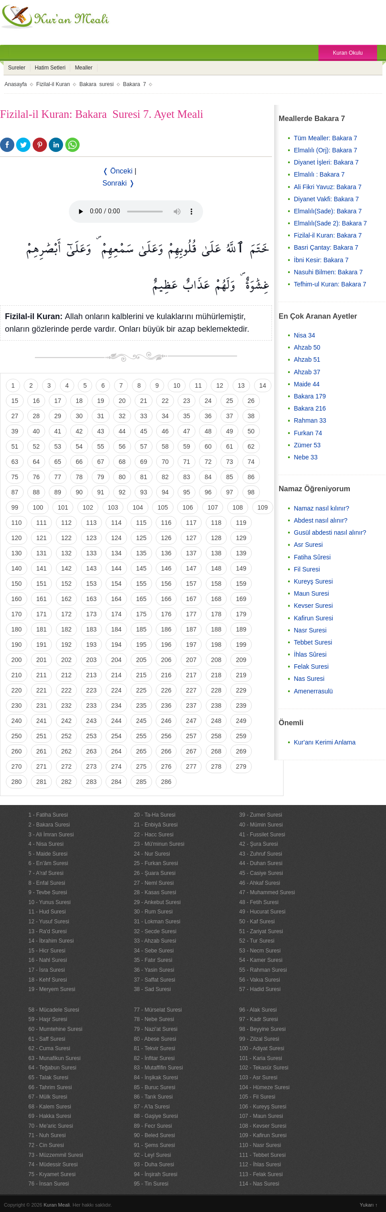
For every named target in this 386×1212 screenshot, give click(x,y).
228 (216, 690)
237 (191, 705)
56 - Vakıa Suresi (259, 980)
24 (208, 400)
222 (66, 690)
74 (251, 461)
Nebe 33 (306, 457)
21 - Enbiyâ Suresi (156, 825)
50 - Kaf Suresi (257, 921)
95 (186, 492)
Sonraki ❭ (118, 183)
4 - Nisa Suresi (46, 844)
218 (216, 675)
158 (216, 583)
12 (219, 385)
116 (166, 522)
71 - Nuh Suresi (47, 1135)
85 (229, 476)
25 (229, 400)
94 (165, 492)
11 (198, 385)
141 (41, 568)
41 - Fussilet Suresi (262, 834)
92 (122, 492)
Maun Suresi (311, 593)
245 (141, 720)
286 (166, 781)
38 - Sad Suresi (152, 989)
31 (100, 416)
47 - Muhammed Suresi (267, 892)
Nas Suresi (309, 678)
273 (91, 766)
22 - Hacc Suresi (154, 834)
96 (208, 492)
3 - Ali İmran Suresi (51, 834)
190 (16, 644)
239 (241, 705)
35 (186, 416)
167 (191, 598)
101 (63, 507)
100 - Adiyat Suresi (261, 1048)
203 (91, 659)
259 (241, 736)
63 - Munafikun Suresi (55, 1058)
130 (16, 553)
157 (191, 583)
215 (141, 675)
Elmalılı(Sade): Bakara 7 (328, 211)
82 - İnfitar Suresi (154, 1058)
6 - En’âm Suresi (48, 863)
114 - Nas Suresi (259, 1184)
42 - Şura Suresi (258, 844)
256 (166, 736)
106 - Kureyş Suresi (262, 1107)
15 (14, 400)
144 (116, 568)
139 (241, 553)
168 (216, 598)
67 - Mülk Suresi (48, 1097)
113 (91, 522)
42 (79, 431)
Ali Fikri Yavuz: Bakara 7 (327, 186)
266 (166, 751)
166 (166, 598)
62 (251, 446)
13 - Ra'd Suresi (48, 931)
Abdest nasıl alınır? (321, 520)
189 (241, 629)
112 (66, 522)
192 (66, 644)
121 (41, 537)
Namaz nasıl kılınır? (321, 508)
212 (66, 675)
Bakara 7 (134, 84)
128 (216, 537)
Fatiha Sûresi (312, 557)
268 (216, 751)
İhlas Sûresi (310, 654)
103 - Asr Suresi (258, 1077)
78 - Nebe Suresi (154, 1019)
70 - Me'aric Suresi (51, 1126)
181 (41, 629)
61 (229, 446)
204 (116, 659)
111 (41, 522)
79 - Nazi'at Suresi (156, 1029)
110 (16, 522)
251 (41, 736)
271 (41, 766)
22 (165, 400)
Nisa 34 (304, 335)
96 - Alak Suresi (258, 1010)
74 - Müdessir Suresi (53, 1164)
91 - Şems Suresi (154, 1145)
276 (166, 766)
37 (229, 416)
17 (57, 400)
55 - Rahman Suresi (263, 970)
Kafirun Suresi (313, 618)
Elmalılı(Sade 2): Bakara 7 (330, 223)
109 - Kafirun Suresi (263, 1135)
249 (241, 720)
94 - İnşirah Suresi (155, 1174)
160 (16, 598)
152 (66, 583)
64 (36, 461)
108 (238, 507)
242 (66, 720)
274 (116, 766)
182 (66, 629)
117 (191, 522)
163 (91, 598)
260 (16, 751)
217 (191, 675)
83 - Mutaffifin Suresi (158, 1068)
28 (36, 416)
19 (100, 400)
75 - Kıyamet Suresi (52, 1174)
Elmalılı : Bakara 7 (319, 174)
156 (166, 583)
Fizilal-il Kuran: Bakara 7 (328, 235)
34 (165, 416)
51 (14, 446)
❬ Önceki (117, 171)
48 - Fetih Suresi (259, 902)
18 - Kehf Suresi (48, 980)
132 (66, 553)
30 (79, 416)
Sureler (16, 68)
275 (141, 766)
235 (141, 705)
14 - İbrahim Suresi (51, 941)
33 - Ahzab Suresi (155, 941)
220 (16, 690)
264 (116, 751)
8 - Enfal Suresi (47, 883)
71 (186, 461)
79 (100, 476)
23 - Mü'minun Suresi (159, 844)
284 (116, 781)
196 (166, 644)
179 (241, 614)
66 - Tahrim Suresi (50, 1087)
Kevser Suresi (313, 605)
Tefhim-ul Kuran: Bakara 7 (330, 284)
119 (241, 522)
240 (16, 720)
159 (241, 583)
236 (166, 705)
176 (166, 614)
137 (191, 553)
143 (91, 568)
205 (141, 659)
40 (36, 431)
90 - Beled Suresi (154, 1135)
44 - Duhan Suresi (261, 863)
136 (166, 553)
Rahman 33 (310, 420)
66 (79, 461)
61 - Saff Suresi (47, 1039)
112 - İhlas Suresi (260, 1164)
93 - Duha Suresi (154, 1164)
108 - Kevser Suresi (262, 1126)
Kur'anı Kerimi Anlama (325, 742)
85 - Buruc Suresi (154, 1087)
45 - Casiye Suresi (261, 873)
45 (143, 431)
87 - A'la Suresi (152, 1107)
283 (91, 781)
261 (41, 751)
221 (41, 690)
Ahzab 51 (307, 359)
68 (122, 461)
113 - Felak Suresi (261, 1174)
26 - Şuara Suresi (154, 873)
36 (208, 416)
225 (141, 690)
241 (41, 720)
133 (91, 553)
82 (165, 476)
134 (116, 553)
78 (79, 476)
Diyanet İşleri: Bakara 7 (326, 162)
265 (141, 751)
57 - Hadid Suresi (260, 989)
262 (66, 751)
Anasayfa (15, 84)
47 (186, 431)
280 (16, 781)
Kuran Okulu (348, 53)
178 (216, 614)
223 (91, 690)
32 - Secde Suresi (155, 931)
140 (16, 568)
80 (122, 476)
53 (57, 446)
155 (141, 583)
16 (36, 400)
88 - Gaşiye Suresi (156, 1116)
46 (165, 431)
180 (16, 629)
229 (241, 690)
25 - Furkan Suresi (156, 863)
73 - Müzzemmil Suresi (56, 1155)
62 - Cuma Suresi (49, 1048)
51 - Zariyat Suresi (261, 931)
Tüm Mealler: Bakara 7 (325, 138)
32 (122, 416)
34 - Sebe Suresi (154, 951)
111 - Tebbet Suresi (262, 1155)
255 (141, 736)
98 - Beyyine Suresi (262, 1029)
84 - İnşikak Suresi (156, 1077)
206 (166, 659)
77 (57, 476)
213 (91, 675)
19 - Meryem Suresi (52, 989)
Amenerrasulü (313, 691)
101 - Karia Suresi (260, 1058)
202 (66, 659)
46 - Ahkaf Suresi (259, 883)
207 (191, 659)
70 (165, 461)
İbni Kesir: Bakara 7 (321, 260)
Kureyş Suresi (313, 581)
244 (116, 720)
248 (216, 720)
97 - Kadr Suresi (258, 1019)
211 (41, 675)
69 (143, 461)
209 (241, 659)
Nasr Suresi (310, 630)
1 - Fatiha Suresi (48, 815)
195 (141, 644)
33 (143, 416)
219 (241, 675)
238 (216, 705)
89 (57, 492)
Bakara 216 (310, 408)
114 (116, 522)
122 (66, 537)
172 (66, 614)
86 (251, 476)
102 (88, 507)
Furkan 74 (308, 433)
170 (16, 614)
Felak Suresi (311, 666)
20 (122, 400)
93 (143, 492)
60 (208, 446)
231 (41, 705)
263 (91, 751)
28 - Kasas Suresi (155, 892)
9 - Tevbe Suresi (48, 892)
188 (216, 629)
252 (66, 736)
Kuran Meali (56, 1205)
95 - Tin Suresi (151, 1184)
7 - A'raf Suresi (46, 873)
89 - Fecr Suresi (153, 1126)
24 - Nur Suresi (152, 854)
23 (186, 400)
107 (213, 507)
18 (79, 400)
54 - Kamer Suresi (261, 960)
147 (191, 568)
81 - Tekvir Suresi (154, 1048)
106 (187, 507)
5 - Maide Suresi (48, 854)
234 (116, 705)
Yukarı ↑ (369, 1205)
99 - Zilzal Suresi (259, 1039)
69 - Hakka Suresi (50, 1116)
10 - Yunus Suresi (50, 902)
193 (91, 644)
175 (141, 614)
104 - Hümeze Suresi (264, 1087)
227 (191, 690)
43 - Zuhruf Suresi (260, 854)
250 (16, 736)
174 (116, 614)
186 (166, 629)
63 (14, 461)
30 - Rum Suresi (153, 912)
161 (41, 598)
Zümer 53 (307, 445)
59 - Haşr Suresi (48, 1019)
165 (141, 598)
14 (263, 385)
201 (41, 659)
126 (166, 537)
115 (141, 522)
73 (229, 461)
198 (216, 644)
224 (116, 690)
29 (57, 416)
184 (116, 629)
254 (116, 736)
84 (208, 476)
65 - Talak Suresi (48, 1077)
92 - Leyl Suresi (152, 1155)
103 (113, 507)
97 (229, 492)
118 (216, 522)
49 (229, 431)
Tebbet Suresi (313, 642)
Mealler (83, 68)
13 (241, 385)
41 (57, 431)
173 (91, 614)
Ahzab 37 (307, 372)
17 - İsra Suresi (47, 970)
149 (241, 568)
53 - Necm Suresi (260, 951)
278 (216, 766)
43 (100, 431)
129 (241, 537)
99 (14, 507)
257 (191, 736)
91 (100, 492)
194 (116, 644)
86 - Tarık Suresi (153, 1097)
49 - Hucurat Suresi (262, 912)
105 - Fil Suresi (257, 1097)
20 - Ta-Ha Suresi (154, 815)
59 (186, 446)
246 (166, 720)
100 (38, 507)
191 (41, 644)
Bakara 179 (310, 396)
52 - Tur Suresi (257, 941)
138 (216, 553)
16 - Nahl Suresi (48, 960)
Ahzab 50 (307, 347)
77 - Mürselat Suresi (158, 1010)
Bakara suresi (96, 84)
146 (166, 568)
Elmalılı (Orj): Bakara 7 (325, 150)
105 (162, 507)
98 (251, 492)
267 (191, 751)
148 (216, 568)
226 (166, 690)
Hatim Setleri (50, 68)
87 (14, 492)
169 (241, 598)
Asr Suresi (308, 544)
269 (241, 751)
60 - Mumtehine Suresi (56, 1029)
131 (41, 553)
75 (14, 476)
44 (122, 431)
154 (116, 583)
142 (66, 568)
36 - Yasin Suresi (154, 970)
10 (176, 385)
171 (41, 614)
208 (216, 659)
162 (66, 598)
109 (263, 507)
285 (141, 781)
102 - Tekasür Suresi (263, 1068)
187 (191, 629)
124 (116, 537)
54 (79, 446)
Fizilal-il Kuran (53, 84)
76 (36, 476)
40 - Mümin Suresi (261, 825)
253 (91, 736)
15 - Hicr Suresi (47, 951)
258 (216, 736)
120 (16, 537)
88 (36, 492)
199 (241, 644)
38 (251, 416)
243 (91, 720)
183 (91, 629)
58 (165, 446)
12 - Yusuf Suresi (49, 921)
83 (186, 476)
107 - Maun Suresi (261, 1116)
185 (141, 629)
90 (79, 492)
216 (166, 675)
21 (143, 400)
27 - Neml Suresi (154, 883)
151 (41, 583)
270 (16, 766)
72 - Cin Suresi (46, 1145)
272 (66, 766)
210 (16, 675)
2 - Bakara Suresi (49, 825)
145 (141, 568)
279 (241, 766)
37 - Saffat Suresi (154, 980)
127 (191, 537)
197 (191, 644)
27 (14, 416)
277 (191, 766)
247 (191, 720)
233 (91, 705)
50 (251, 431)
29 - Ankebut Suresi (157, 902)
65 (57, 461)
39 (14, 431)
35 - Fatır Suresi (153, 960)
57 (143, 446)
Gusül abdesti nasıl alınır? (330, 532)
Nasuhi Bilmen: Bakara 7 (328, 272)
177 (191, 614)
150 (16, 583)
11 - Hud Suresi (47, 912)
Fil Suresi (307, 569)
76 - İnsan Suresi (49, 1184)
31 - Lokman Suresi (157, 921)
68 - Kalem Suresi (50, 1107)
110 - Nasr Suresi (260, 1145)
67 (100, 461)
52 (36, 446)
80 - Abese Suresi (155, 1039)
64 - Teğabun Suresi (52, 1068)
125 (141, 537)
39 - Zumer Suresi (260, 815)
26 (251, 400)
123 (91, 537)
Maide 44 (307, 384)
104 (137, 507)
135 (141, 553)
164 (116, 598)
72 (208, 461)
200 (16, 659)
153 (91, 583)
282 (66, 781)
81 (143, 476)
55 (100, 446)
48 (208, 431)
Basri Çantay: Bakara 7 (326, 247)
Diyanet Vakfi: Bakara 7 (326, 199)
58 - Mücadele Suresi (54, 1010)
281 (41, 781)
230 (16, 705)
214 (116, 675)
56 (122, 446)
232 (66, 705)
